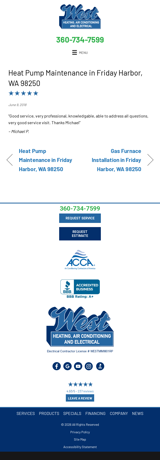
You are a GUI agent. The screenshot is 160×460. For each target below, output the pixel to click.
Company (119, 413)
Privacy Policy (80, 432)
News (137, 413)
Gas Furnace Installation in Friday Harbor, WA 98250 (112, 159)
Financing (95, 413)
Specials (72, 413)
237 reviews (86, 391)
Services (26, 413)
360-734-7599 (80, 39)
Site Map (80, 439)
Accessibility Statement (80, 447)
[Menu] (80, 52)
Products (49, 413)
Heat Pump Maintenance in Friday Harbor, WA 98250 (45, 159)
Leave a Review (80, 398)
